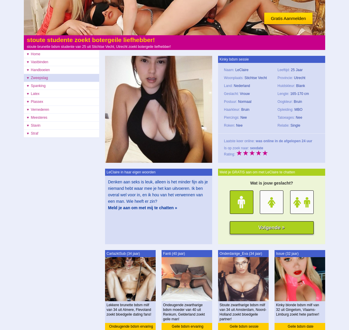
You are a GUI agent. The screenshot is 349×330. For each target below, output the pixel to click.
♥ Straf (32, 133)
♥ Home (33, 54)
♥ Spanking (36, 86)
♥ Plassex (35, 102)
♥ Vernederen (38, 110)
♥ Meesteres (37, 117)
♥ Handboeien (38, 70)
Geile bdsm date (300, 326)
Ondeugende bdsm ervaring (131, 326)
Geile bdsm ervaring (187, 326)
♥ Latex (33, 94)
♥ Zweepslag (37, 78)
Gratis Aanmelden (288, 18)
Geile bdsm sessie (244, 326)
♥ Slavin (33, 125)
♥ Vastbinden (37, 62)
